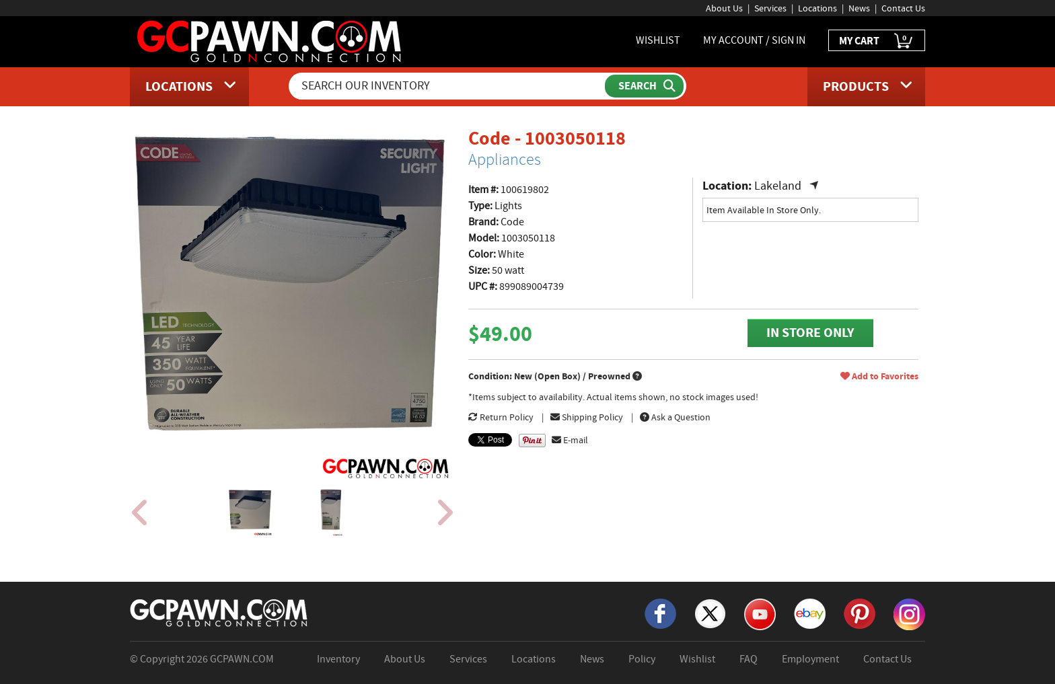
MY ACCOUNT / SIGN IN (754, 40)
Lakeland (777, 186)
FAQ (748, 659)
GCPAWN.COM (242, 659)
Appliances (504, 159)
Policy (641, 659)
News (859, 8)
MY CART (876, 41)
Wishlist (697, 659)
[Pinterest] (859, 613)
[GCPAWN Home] (219, 612)
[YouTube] (760, 613)
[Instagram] (909, 613)
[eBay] (810, 613)
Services (770, 8)
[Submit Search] (644, 86)
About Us (724, 8)
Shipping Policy (586, 417)
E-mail (570, 440)
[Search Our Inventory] (448, 86)
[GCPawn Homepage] (270, 40)
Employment (810, 659)
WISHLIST (658, 40)
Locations (817, 8)
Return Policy (501, 417)
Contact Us (903, 8)
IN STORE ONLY (810, 333)
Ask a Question (675, 417)
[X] (710, 613)
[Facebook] (660, 613)
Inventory (338, 659)
